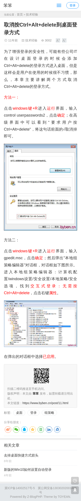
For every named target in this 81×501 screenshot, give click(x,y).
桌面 (19, 412)
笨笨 (7, 5)
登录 (73, 5)
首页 (20, 14)
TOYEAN (64, 496)
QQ (24, 429)
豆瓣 (41, 429)
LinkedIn (49, 429)
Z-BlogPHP (34, 496)
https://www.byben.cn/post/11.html (45, 403)
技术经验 (32, 14)
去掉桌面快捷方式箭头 (21, 455)
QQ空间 (32, 429)
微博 (8, 429)
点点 (57, 429)
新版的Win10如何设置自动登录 (28, 469)
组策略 (49, 412)
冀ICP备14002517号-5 (20, 488)
